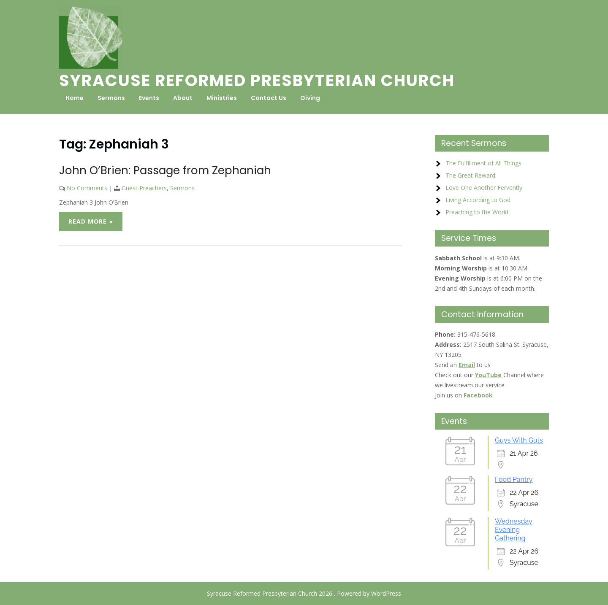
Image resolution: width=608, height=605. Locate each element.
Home (74, 98)
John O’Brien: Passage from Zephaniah (165, 170)
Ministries (221, 98)
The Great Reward (470, 175)
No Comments (87, 188)
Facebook (478, 395)
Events (149, 98)
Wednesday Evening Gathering (513, 529)
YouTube (488, 375)
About (183, 98)
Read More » (90, 221)
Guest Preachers (144, 188)
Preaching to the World (476, 212)
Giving (310, 98)
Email (467, 365)
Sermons (111, 98)
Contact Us (268, 98)
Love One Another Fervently (483, 188)
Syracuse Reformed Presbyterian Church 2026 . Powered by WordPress (304, 593)
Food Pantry (513, 479)
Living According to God (477, 200)
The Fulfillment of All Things (483, 163)
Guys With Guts (519, 440)
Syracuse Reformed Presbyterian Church (257, 80)
